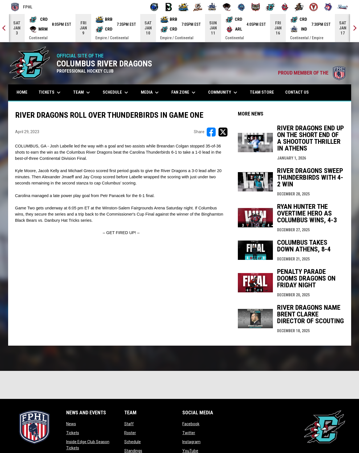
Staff (129, 424)
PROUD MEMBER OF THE (312, 73)
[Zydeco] (342, 7)
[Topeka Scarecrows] (299, 7)
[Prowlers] (255, 7)
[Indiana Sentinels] (212, 7)
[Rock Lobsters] (285, 7)
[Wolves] (328, 7)
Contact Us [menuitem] (297, 92)
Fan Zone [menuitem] (184, 92)
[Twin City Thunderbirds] (314, 7)
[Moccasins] (227, 7)
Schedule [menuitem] (116, 92)
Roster (130, 433)
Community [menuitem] (223, 92)
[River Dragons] (270, 7)
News (71, 424)
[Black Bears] (169, 7)
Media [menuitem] (150, 92)
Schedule (132, 442)
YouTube (190, 451)
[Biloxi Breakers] (154, 7)
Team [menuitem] (82, 92)
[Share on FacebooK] (211, 132)
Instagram (191, 442)
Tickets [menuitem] (50, 92)
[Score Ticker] (179, 28)
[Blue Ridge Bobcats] (183, 7)
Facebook (190, 424)
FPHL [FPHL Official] (22, 7)
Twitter (188, 433)
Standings (133, 451)
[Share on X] (222, 132)
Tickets (72, 433)
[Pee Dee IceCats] (241, 7)
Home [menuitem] (22, 92)
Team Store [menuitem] (264, 92)
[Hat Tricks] (198, 7)
